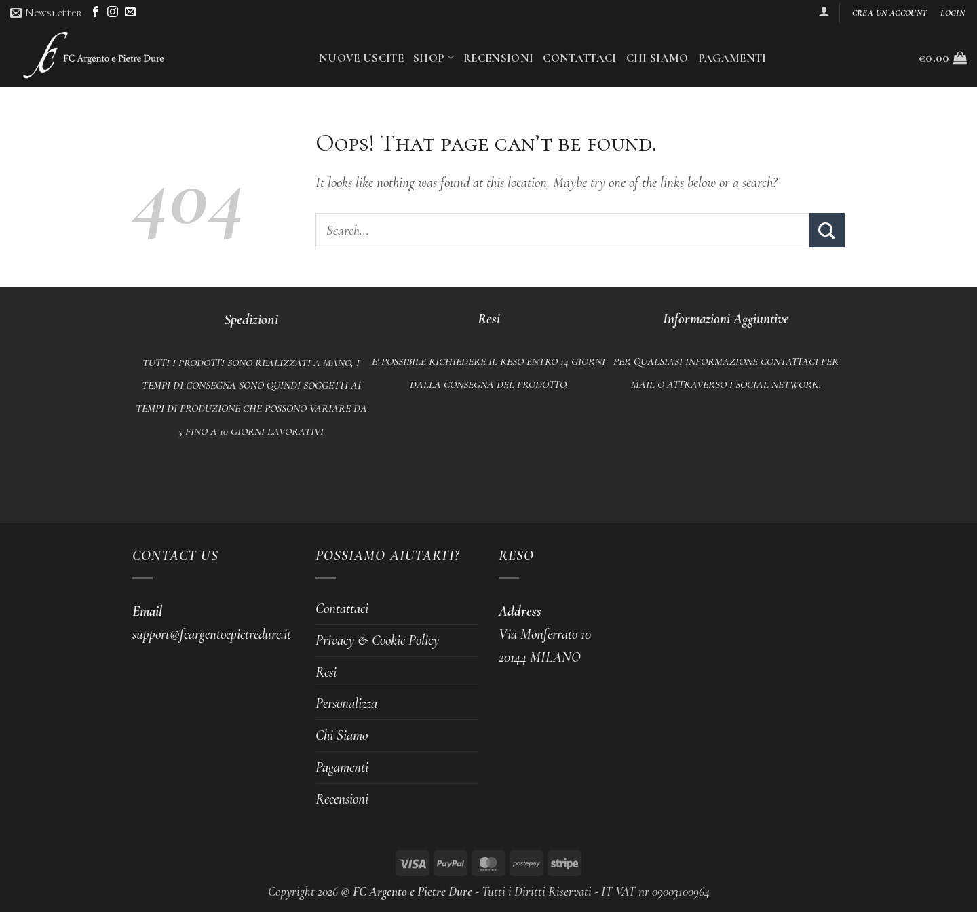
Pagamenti (732, 58)
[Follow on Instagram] (112, 12)
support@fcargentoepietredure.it (211, 634)
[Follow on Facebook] (95, 12)
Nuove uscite (361, 58)
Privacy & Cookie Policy (377, 640)
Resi (326, 672)
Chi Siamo (657, 58)
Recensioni (498, 58)
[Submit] (827, 230)
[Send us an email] (130, 12)
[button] (46, 12)
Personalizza (346, 703)
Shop (433, 58)
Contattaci (579, 58)
